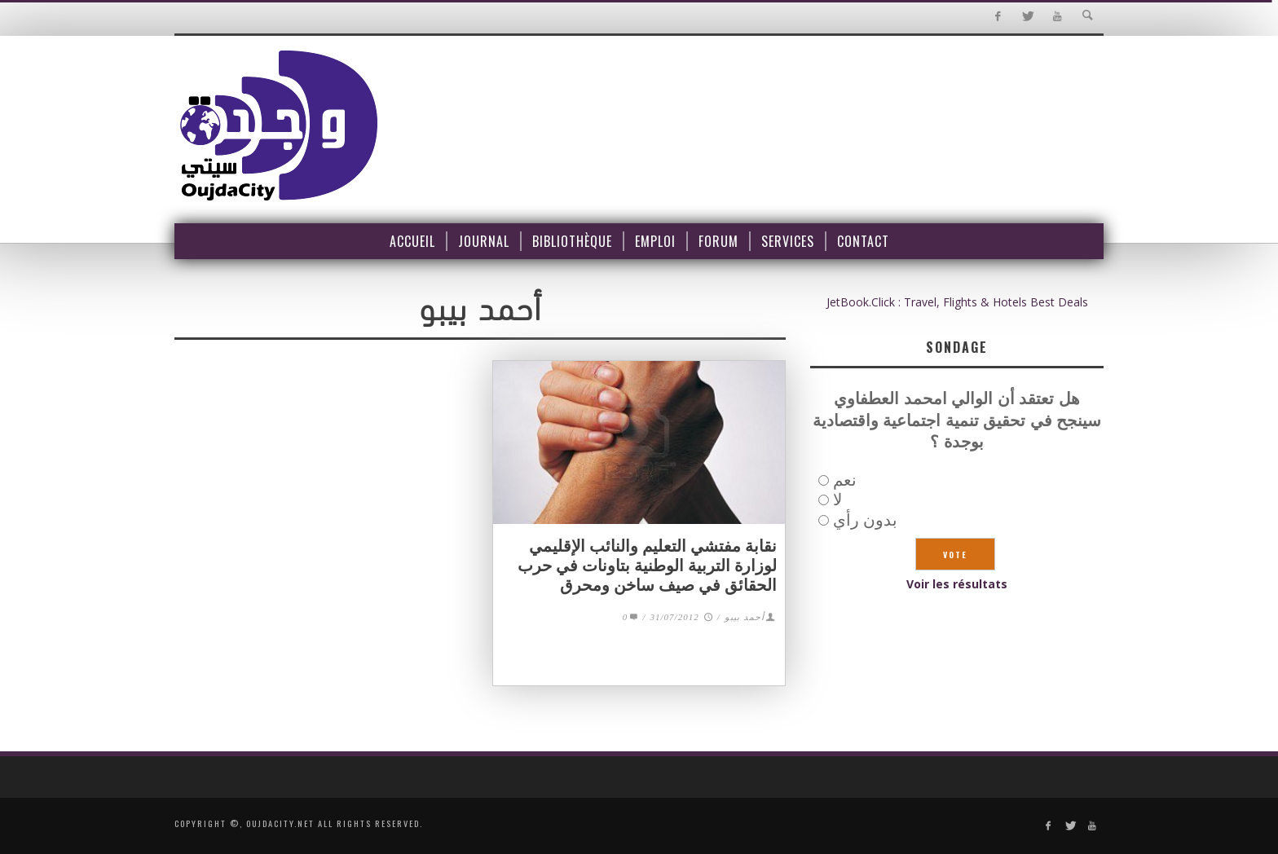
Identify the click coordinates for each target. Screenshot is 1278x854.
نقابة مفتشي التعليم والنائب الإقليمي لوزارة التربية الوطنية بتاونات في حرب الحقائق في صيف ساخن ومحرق (647, 565)
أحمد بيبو (745, 617)
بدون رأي (865, 519)
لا (837, 499)
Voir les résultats (956, 584)
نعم (845, 480)
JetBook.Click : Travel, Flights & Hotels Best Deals (957, 302)
